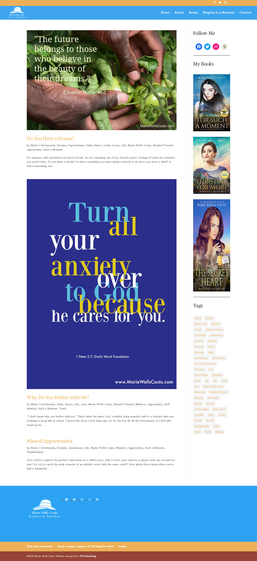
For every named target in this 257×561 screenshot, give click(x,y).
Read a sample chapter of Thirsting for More (85, 546)
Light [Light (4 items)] (224, 380)
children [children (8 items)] (215, 324)
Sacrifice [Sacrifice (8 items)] (199, 415)
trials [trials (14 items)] (216, 426)
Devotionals (48, 145)
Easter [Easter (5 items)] (211, 346)
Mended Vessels (163, 145)
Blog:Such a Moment (219, 12)
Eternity (62, 447)
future (98, 145)
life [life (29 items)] (215, 380)
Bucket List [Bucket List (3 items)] (201, 324)
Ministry (140, 404)
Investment (75, 447)
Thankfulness (35, 452)
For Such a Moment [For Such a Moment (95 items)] (205, 363)
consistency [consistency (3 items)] (216, 335)
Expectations (76, 145)
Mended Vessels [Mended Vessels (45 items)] (218, 392)
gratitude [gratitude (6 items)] (217, 375)
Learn (115, 145)
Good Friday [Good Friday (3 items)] (201, 375)
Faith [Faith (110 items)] (211, 352)
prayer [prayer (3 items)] (210, 403)
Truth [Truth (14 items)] (208, 432)
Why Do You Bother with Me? (58, 397)
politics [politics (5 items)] (198, 403)
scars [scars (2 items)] (211, 415)
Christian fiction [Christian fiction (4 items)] (214, 329)
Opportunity (34, 149)
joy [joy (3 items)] (207, 380)
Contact (245, 12)
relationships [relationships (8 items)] (201, 409)
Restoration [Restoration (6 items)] (219, 409)
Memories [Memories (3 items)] (200, 392)
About (179, 12)
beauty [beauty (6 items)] (209, 318)
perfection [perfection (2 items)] (213, 397)
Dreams (61, 145)
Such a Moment (53, 149)
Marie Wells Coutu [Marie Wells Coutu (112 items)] (213, 386)
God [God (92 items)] (211, 369)
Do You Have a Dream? (50, 138)
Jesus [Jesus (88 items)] (198, 380)
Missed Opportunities (49, 441)
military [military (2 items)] (199, 397)
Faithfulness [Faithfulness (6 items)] (201, 358)
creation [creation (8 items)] (199, 341)
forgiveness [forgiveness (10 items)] (219, 358)
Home (165, 12)
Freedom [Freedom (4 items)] (199, 369)
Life (123, 145)
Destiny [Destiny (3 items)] (212, 341)
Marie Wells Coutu (139, 145)
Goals (106, 145)
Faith (89, 145)
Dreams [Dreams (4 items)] (199, 346)
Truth (62, 408)
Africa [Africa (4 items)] (198, 318)
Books (193, 12)
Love (84, 404)
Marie (34, 145)
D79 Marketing (88, 556)
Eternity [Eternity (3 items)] (199, 352)
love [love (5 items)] (197, 386)
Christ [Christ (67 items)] (198, 329)
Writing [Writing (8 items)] (220, 432)
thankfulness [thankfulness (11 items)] (202, 426)
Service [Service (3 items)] (222, 415)
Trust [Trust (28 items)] (197, 432)
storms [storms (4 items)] (210, 420)
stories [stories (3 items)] (198, 420)
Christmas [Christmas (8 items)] (200, 335)
